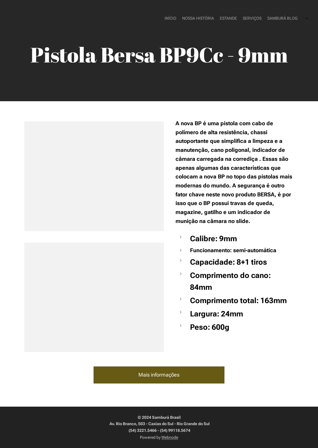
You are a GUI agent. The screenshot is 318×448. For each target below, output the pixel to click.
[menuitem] (268, 19)
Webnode (169, 437)
